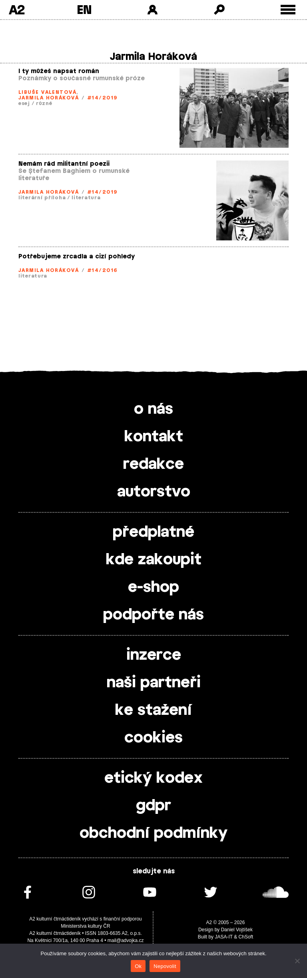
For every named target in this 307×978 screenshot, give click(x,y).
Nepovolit (165, 966)
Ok (138, 966)
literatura (86, 197)
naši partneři (154, 682)
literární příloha (42, 197)
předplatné (153, 532)
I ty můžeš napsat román (58, 71)
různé (44, 103)
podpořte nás (153, 615)
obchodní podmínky (153, 833)
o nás (153, 409)
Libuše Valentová (47, 92)
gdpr (153, 805)
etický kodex (153, 778)
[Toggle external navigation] (288, 10)
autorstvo (153, 492)
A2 (16, 9)
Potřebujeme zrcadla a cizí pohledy (76, 256)
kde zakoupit (153, 559)
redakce (153, 464)
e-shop (153, 587)
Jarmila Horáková (48, 98)
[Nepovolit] (297, 961)
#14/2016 (102, 270)
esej (24, 103)
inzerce (153, 655)
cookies (153, 738)
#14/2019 (102, 98)
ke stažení (153, 710)
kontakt (153, 436)
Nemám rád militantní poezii (64, 164)
